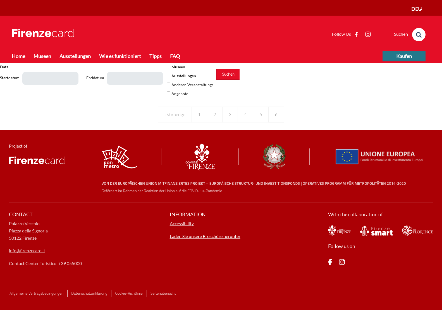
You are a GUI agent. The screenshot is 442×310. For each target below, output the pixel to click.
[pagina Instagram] (342, 263)
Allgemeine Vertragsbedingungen (36, 293)
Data (4, 66)
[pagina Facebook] (330, 263)
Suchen (228, 74)
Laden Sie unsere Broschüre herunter (205, 236)
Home (18, 56)
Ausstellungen (75, 56)
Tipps (155, 56)
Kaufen (404, 56)
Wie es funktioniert (120, 56)
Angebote (179, 93)
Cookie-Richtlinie (129, 293)
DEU (416, 9)
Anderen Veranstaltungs (192, 84)
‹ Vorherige (174, 114)
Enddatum (95, 77)
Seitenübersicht (163, 293)
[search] (419, 34)
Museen (42, 56)
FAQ (175, 56)
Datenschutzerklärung (89, 293)
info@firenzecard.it (27, 250)
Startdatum (10, 77)
